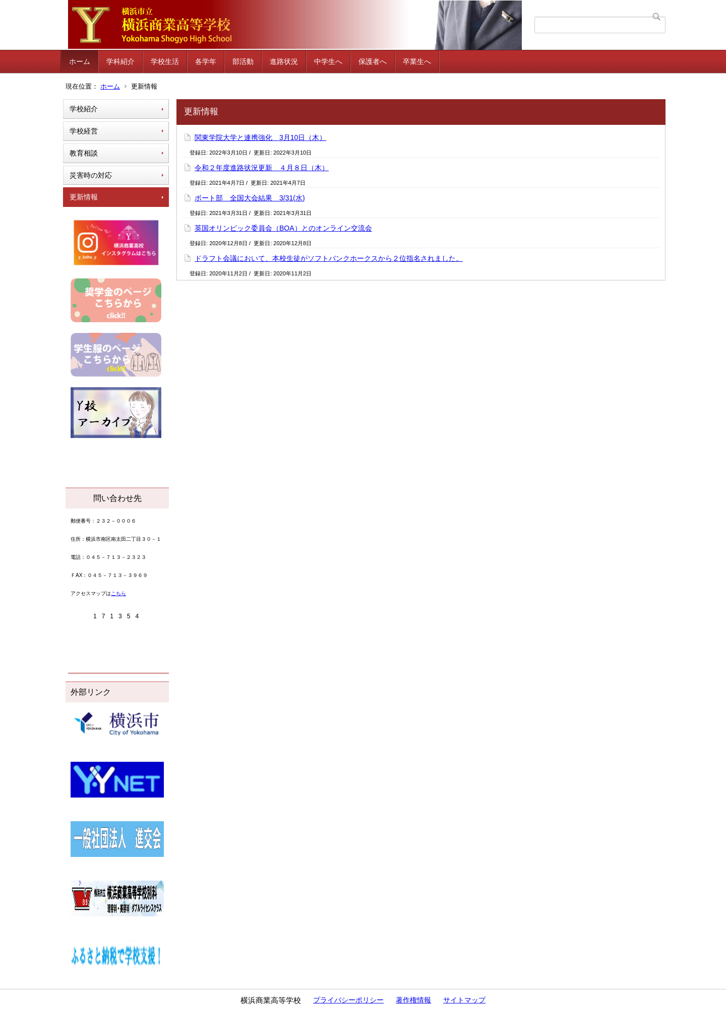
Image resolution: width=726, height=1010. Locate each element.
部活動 (243, 61)
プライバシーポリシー (348, 1000)
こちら (118, 593)
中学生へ (328, 61)
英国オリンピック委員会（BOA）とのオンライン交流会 (283, 228)
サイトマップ (464, 1000)
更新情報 (84, 197)
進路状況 (284, 61)
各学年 (205, 61)
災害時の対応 (91, 175)
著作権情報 (413, 1000)
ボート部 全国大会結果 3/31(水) (250, 198)
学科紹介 (120, 61)
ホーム (79, 61)
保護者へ (372, 61)
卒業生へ (417, 61)
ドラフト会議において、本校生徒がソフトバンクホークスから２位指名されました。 (329, 258)
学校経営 (84, 131)
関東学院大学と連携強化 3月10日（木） (260, 137)
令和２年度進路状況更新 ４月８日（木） (262, 168)
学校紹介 (84, 109)
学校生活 (165, 61)
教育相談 (84, 153)
